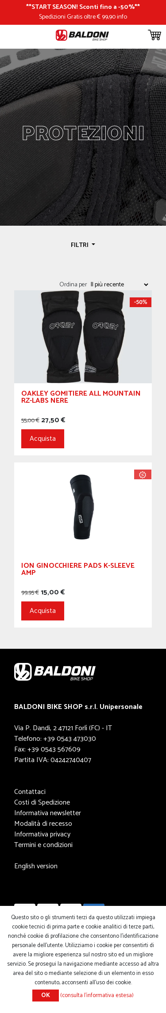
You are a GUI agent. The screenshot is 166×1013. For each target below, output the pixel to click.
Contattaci (30, 792)
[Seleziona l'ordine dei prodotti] (119, 284)
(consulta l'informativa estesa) (97, 995)
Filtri (80, 245)
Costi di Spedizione (42, 803)
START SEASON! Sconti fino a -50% (83, 7)
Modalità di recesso (43, 824)
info (122, 17)
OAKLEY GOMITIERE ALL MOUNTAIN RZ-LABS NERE (81, 398)
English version (36, 866)
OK (45, 995)
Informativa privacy (42, 834)
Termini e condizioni (43, 845)
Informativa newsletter (47, 813)
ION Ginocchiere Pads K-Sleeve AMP (78, 570)
